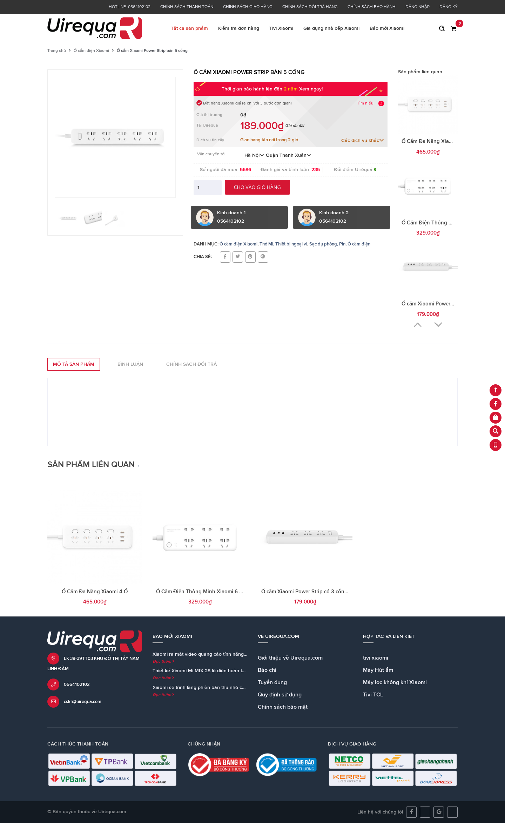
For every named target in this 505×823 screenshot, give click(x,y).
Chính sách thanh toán (186, 7)
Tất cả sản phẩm (189, 28)
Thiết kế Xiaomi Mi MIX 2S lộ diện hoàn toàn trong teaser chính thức (228, 670)
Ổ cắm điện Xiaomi (91, 51)
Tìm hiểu (365, 103)
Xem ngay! (311, 89)
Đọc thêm (163, 662)
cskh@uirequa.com (82, 702)
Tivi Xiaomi (281, 28)
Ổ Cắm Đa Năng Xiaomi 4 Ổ (434, 141)
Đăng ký (448, 7)
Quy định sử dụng (280, 694)
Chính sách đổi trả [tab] (191, 364)
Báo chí (267, 670)
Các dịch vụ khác (362, 140)
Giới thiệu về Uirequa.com (290, 658)
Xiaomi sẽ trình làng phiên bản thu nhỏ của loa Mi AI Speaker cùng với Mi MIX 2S (242, 687)
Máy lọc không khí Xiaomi (395, 682)
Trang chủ (56, 51)
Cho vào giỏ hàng (257, 187)
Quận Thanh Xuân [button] (288, 155)
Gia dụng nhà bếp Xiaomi (331, 28)
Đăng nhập (417, 7)
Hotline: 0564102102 (129, 7)
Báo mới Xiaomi (387, 28)
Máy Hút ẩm (378, 670)
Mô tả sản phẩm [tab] (73, 364)
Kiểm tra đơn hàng (238, 28)
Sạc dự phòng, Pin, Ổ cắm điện (339, 244)
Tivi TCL (373, 694)
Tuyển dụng (272, 682)
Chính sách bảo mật (283, 707)
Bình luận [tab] (130, 364)
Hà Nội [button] (254, 155)
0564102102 (77, 684)
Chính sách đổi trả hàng (310, 7)
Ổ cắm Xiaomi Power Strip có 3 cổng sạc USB (315, 591)
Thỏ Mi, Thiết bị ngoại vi (283, 244)
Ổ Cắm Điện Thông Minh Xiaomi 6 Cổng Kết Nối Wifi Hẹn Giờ (229, 591)
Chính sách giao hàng (247, 7)
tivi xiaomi (375, 658)
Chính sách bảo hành (372, 7)
